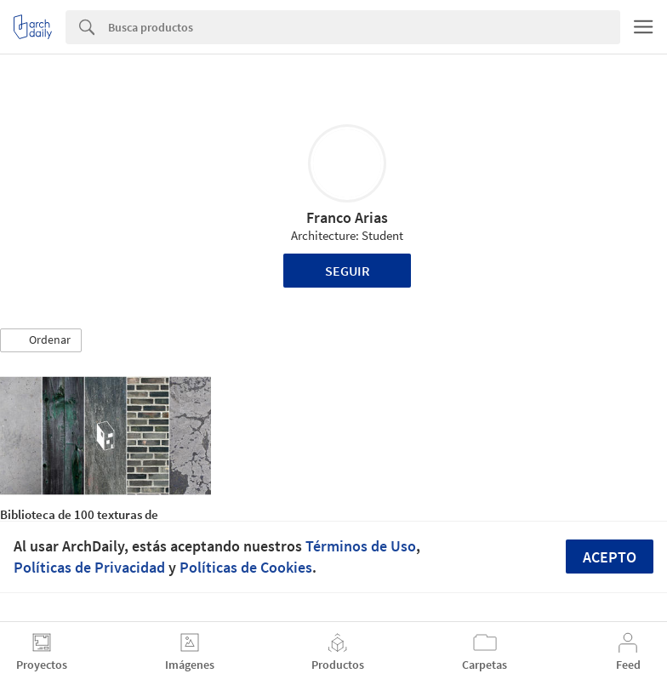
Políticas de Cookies (246, 567)
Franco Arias (347, 217)
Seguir (347, 270)
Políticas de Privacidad (89, 567)
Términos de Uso (360, 546)
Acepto (609, 557)
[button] (41, 340)
